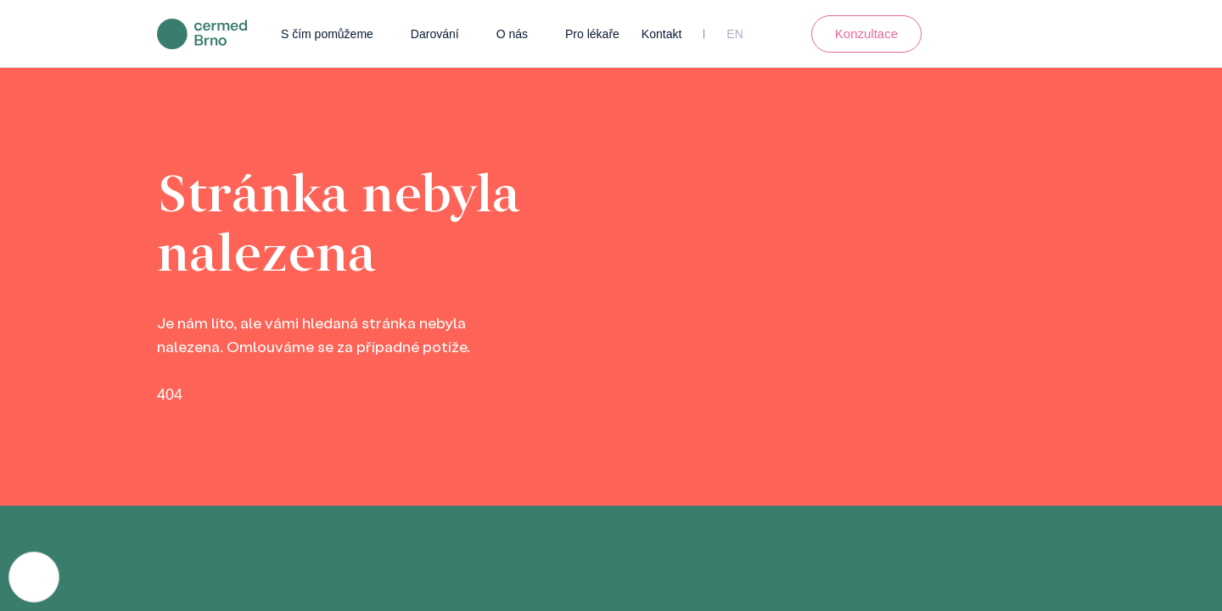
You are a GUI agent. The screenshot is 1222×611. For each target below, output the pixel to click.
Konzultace (866, 33)
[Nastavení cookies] (33, 577)
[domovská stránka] (202, 33)
